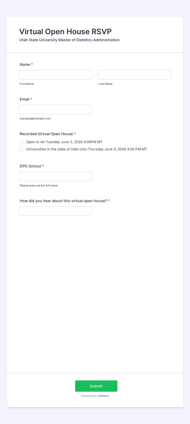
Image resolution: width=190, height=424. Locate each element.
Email (26, 99)
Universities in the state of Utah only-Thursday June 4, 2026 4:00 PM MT (86, 149)
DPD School (32, 166)
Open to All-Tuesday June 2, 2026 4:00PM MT (64, 142)
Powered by (95, 396)
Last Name (105, 84)
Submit (96, 386)
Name (26, 64)
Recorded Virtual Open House (48, 133)
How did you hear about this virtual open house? (65, 200)
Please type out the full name (39, 185)
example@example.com (35, 118)
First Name (27, 84)
